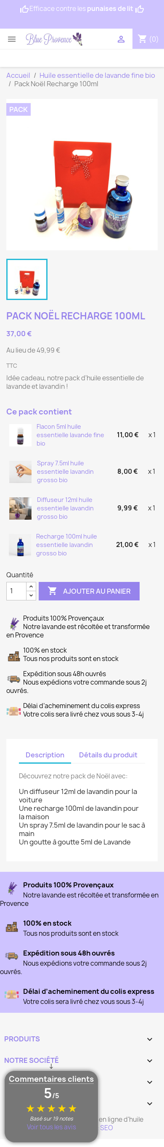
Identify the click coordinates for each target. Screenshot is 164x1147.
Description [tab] (45, 754)
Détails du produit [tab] (108, 754)
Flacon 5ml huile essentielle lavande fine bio (70, 434)
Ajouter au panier (89, 591)
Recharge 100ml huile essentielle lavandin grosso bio (66, 544)
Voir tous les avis (51, 1127)
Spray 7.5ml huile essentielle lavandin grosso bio (65, 471)
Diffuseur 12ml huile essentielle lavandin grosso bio (65, 508)
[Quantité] (16, 591)
